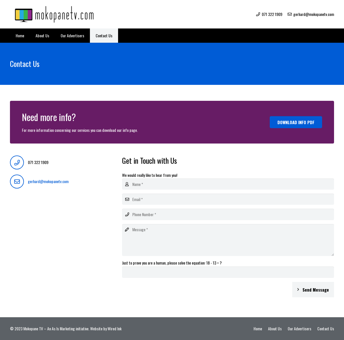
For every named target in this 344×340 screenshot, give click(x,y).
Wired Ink (114, 328)
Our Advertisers (299, 328)
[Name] (228, 184)
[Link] (55, 14)
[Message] (228, 240)
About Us (275, 328)
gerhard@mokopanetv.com (48, 181)
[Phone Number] (228, 214)
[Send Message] (313, 289)
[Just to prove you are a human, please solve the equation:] (228, 272)
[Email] (228, 199)
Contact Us (325, 328)
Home (258, 328)
